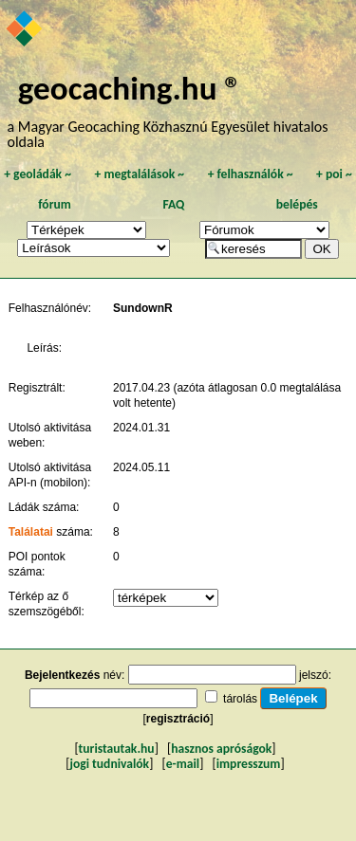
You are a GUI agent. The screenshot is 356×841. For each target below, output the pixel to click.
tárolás (240, 698)
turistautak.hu (117, 748)
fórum (54, 204)
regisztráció (178, 718)
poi (334, 174)
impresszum (248, 764)
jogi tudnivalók (109, 764)
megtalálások (139, 174)
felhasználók (250, 174)
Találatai (31, 532)
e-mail (182, 764)
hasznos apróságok (221, 748)
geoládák (37, 174)
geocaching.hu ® (130, 87)
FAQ (173, 204)
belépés (297, 204)
